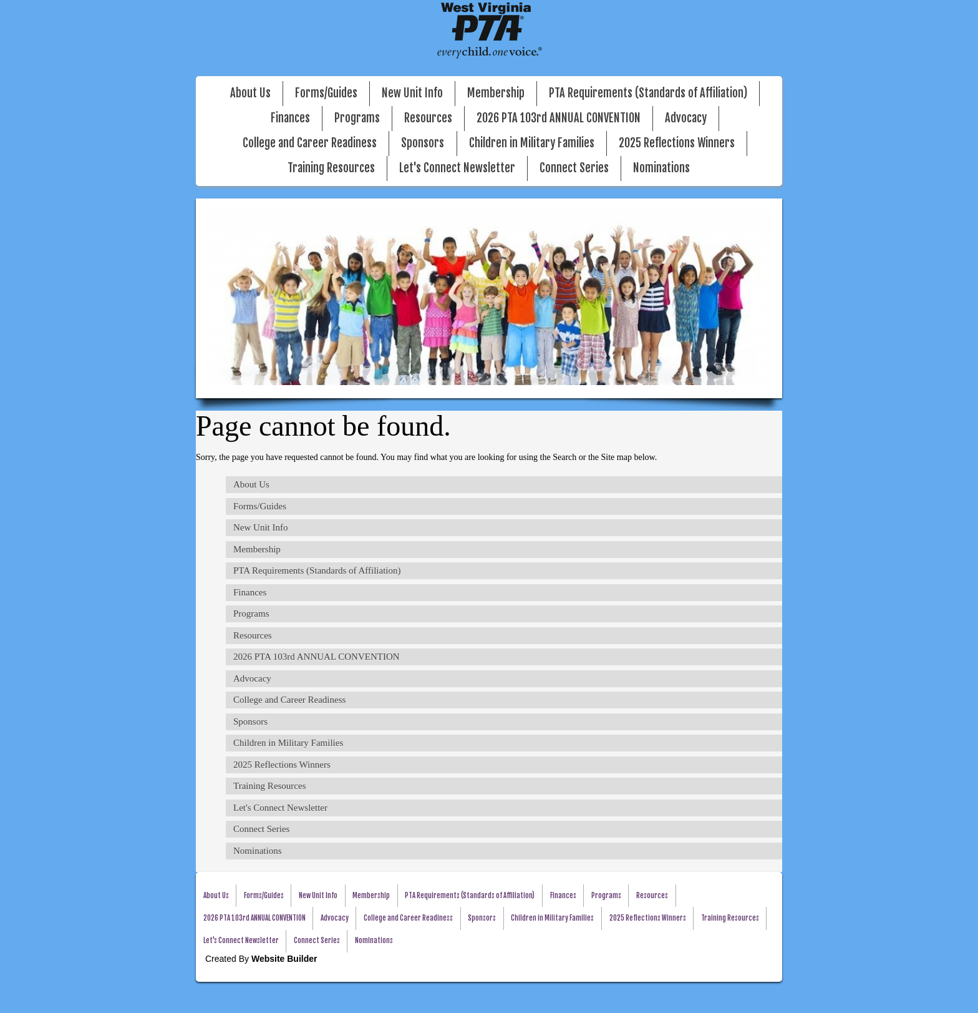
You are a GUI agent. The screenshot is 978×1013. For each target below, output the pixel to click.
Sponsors (422, 143)
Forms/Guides (326, 93)
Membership (496, 93)
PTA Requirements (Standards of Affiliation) (648, 93)
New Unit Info (412, 93)
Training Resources (331, 168)
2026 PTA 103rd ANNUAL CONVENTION (559, 118)
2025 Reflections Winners (677, 143)
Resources (428, 118)
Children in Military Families (531, 143)
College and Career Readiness (310, 143)
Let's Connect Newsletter (457, 168)
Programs (357, 118)
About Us (250, 93)
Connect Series (574, 168)
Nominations (661, 168)
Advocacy (686, 118)
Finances (290, 118)
